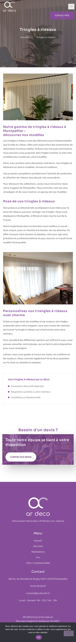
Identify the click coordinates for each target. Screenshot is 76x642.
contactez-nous (20, 457)
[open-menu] (71, 6)
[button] (7, 278)
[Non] (69, 633)
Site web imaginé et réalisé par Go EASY (38, 621)
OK (38, 637)
